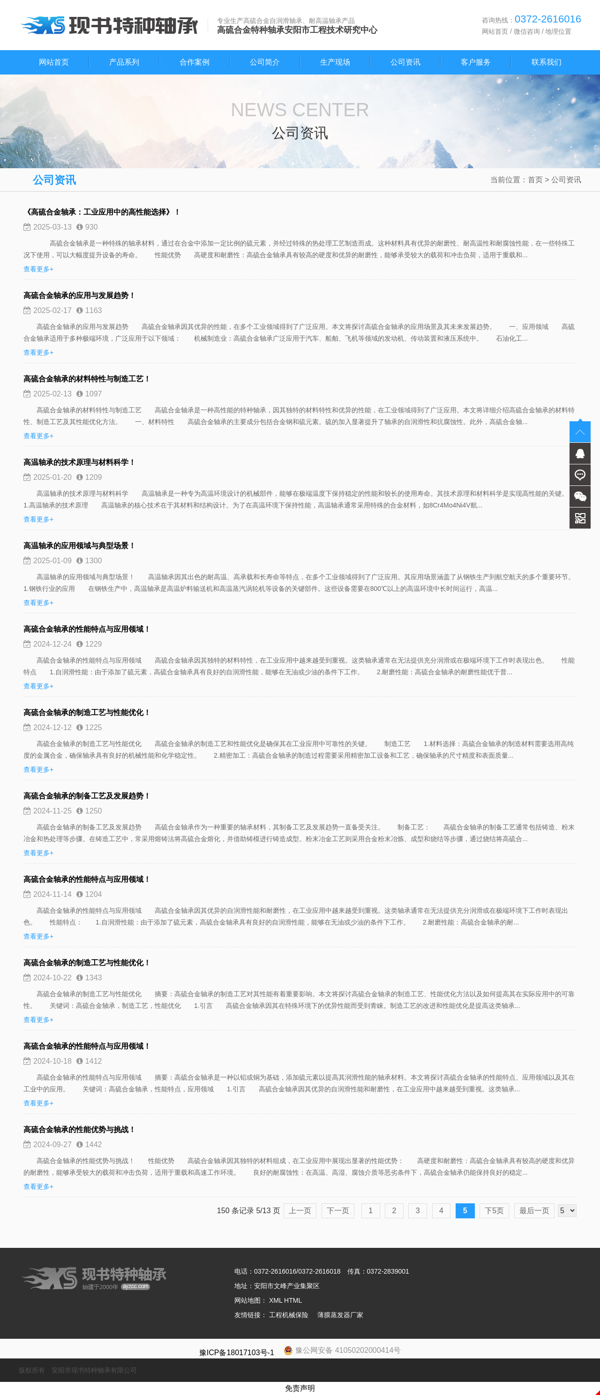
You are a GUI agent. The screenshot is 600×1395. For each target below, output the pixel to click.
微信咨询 (527, 31)
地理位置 (558, 31)
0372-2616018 (319, 1271)
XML (275, 1300)
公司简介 (265, 62)
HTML (293, 1300)
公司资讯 (405, 62)
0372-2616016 (275, 1271)
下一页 (338, 1211)
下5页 (494, 1211)
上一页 (300, 1211)
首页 (535, 180)
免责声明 (300, 1388)
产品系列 (124, 62)
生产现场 (335, 62)
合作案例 (195, 62)
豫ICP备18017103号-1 (236, 1353)
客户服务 (476, 62)
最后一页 (534, 1211)
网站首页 (495, 31)
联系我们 (547, 62)
